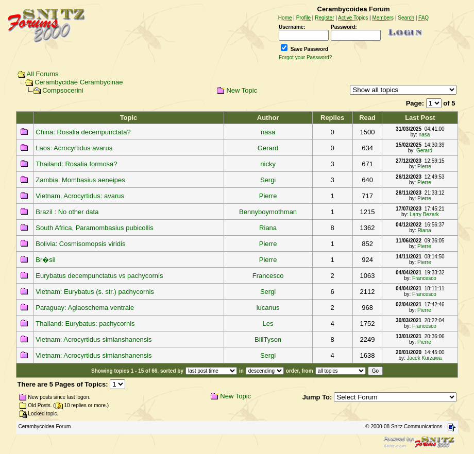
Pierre (424, 166)
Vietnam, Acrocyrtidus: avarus (80, 196)
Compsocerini (62, 90)
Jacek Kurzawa (424, 358)
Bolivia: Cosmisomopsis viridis (80, 244)
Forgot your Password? (305, 57)
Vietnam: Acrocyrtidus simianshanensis (93, 339)
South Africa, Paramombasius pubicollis (94, 228)
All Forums (43, 74)
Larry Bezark (424, 214)
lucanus (268, 307)
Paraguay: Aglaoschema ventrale (85, 307)
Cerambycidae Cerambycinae (79, 82)
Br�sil (45, 260)
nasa (268, 132)
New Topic (241, 90)
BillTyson (268, 339)
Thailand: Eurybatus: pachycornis (85, 323)
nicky (268, 164)
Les (268, 323)
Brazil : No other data (67, 212)
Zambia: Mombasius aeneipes (80, 180)
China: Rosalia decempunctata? (83, 132)
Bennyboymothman (268, 212)
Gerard (268, 148)
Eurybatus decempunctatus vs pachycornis (99, 276)
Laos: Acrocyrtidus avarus (74, 148)
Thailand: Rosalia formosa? (76, 164)
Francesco (268, 276)
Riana (268, 228)
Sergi (268, 180)
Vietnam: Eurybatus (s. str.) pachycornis (95, 291)
